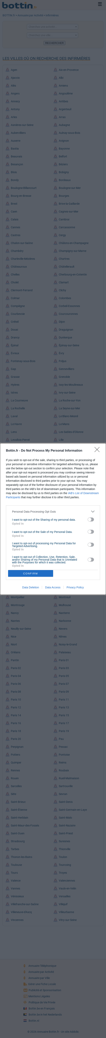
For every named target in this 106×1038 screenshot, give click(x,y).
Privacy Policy (75, 587)
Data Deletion (30, 587)
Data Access (52, 587)
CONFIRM (30, 573)
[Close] (98, 451)
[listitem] (53, 511)
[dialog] (53, 519)
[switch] (91, 519)
